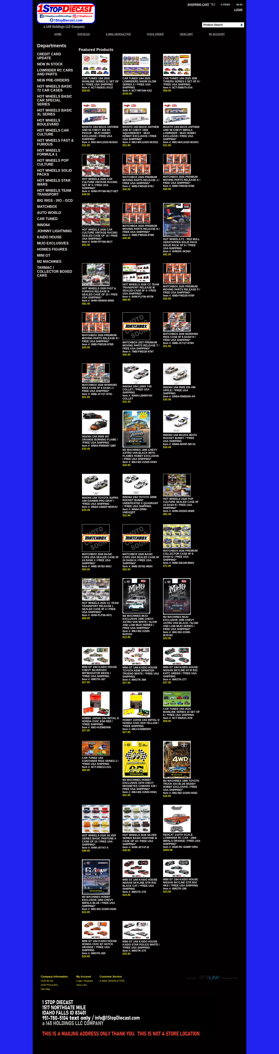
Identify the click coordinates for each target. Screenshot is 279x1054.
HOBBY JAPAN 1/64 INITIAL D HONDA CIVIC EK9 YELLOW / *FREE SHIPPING (141, 723)
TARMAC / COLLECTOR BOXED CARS (54, 271)
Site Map (45, 989)
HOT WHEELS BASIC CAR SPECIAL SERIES (54, 100)
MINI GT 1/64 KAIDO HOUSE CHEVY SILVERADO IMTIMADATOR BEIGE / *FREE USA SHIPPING (99, 672)
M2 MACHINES (49, 261)
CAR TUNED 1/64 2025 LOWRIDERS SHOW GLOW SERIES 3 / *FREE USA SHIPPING (139, 83)
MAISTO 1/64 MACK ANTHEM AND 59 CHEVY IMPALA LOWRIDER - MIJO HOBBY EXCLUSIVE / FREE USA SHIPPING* (181, 133)
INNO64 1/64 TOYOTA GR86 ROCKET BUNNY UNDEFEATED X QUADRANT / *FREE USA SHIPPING (140, 502)
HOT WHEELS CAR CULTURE (53, 132)
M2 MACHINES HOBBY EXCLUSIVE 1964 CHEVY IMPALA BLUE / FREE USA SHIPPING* (98, 901)
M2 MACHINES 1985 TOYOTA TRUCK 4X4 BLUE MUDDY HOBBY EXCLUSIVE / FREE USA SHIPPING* (181, 785)
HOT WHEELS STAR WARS (53, 182)
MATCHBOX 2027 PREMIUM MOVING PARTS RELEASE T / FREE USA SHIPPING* (140, 345)
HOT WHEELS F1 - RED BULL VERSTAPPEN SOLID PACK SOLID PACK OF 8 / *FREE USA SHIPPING (181, 244)
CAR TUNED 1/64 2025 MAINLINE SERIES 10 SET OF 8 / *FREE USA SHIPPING (181, 712)
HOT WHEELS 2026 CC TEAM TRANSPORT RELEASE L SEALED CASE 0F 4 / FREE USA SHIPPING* (100, 608)
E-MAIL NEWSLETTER (118, 34)
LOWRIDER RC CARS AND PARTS (55, 72)
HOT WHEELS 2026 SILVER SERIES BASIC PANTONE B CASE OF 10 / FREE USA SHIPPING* (139, 840)
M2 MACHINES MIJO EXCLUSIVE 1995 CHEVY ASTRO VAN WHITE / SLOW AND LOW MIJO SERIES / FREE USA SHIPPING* (139, 622)
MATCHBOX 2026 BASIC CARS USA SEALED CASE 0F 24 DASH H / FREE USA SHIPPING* (140, 559)
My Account (217, 34)
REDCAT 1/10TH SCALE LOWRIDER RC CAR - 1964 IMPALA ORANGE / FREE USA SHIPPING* (181, 839)
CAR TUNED (47, 219)
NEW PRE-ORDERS (53, 80)
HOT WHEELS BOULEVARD (48, 122)
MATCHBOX (47, 206)
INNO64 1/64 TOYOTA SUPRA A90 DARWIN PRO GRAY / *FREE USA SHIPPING (100, 500)
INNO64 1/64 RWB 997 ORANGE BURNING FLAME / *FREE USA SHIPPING (99, 439)
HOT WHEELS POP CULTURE (53, 162)
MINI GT (43, 255)
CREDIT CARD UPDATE (49, 56)
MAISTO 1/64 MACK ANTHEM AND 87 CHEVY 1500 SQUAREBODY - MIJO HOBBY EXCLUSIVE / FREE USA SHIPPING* (140, 133)
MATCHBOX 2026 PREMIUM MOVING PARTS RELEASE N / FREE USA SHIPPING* (141, 229)
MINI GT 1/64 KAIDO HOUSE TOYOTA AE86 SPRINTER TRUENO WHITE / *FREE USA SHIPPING (140, 672)
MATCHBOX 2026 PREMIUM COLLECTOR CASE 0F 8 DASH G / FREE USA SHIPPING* (180, 555)
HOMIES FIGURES (52, 249)
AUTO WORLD (49, 213)
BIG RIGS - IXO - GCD (55, 200)
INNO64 (43, 225)
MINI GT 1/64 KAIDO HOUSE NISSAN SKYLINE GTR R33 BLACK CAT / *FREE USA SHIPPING (139, 884)
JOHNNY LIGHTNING (54, 231)
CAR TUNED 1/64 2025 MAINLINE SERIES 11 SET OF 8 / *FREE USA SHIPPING (100, 81)
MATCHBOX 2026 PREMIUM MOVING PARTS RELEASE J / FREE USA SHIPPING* (140, 180)
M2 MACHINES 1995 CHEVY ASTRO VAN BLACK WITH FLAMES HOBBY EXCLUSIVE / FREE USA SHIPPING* (140, 454)
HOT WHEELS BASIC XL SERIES (54, 112)
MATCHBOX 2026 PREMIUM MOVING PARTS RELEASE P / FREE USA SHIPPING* (181, 289)
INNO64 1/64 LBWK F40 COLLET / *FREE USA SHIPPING (136, 389)
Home (57, 34)
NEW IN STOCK (50, 64)
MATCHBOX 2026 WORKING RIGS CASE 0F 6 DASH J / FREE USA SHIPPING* (99, 388)
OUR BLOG (83, 34)
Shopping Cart (198, 4)
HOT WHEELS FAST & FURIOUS (55, 142)
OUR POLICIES (49, 985)
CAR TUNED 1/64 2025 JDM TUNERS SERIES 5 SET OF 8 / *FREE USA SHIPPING (181, 81)
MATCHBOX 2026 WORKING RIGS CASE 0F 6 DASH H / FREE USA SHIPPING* (180, 337)
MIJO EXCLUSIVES (53, 243)
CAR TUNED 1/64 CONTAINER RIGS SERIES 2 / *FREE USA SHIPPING (100, 761)
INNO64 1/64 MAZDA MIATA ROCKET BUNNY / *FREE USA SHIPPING (180, 438)
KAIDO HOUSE (49, 237)
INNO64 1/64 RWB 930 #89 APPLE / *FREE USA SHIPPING (179, 390)
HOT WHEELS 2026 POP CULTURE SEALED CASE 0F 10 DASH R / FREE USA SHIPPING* (180, 503)
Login (238, 9)
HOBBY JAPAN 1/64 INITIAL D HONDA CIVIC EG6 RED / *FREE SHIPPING (100, 721)
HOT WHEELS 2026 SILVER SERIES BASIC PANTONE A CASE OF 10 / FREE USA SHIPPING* (99, 840)
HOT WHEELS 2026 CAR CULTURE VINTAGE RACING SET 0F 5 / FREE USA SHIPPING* (99, 184)
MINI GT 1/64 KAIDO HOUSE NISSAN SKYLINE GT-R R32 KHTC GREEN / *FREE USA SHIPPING (180, 672)
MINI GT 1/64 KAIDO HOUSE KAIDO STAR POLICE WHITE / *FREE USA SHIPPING (141, 944)
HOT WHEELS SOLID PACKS (54, 172)
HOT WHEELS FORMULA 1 (48, 152)
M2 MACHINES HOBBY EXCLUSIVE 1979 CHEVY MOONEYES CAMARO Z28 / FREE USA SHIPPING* (139, 784)
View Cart (186, 34)
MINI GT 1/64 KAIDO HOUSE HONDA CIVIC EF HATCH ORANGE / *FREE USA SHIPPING (99, 946)
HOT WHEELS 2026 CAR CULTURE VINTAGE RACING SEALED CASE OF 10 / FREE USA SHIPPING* (100, 234)
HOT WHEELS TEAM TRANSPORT (54, 192)
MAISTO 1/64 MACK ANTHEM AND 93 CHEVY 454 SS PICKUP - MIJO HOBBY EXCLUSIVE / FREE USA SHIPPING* (100, 133)
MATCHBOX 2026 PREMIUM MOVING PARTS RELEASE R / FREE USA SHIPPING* (100, 338)
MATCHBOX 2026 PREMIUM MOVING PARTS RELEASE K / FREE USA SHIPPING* (181, 180)
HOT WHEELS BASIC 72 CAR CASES (54, 88)
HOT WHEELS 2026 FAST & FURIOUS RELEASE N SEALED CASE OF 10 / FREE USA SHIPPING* (100, 293)
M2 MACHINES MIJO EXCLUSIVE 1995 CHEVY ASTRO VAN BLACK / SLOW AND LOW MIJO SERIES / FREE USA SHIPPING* (180, 623)
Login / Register (84, 980)
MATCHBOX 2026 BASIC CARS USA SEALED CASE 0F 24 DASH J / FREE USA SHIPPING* (100, 559)
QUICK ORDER (155, 34)
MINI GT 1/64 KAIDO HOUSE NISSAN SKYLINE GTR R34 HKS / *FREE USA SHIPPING (180, 882)
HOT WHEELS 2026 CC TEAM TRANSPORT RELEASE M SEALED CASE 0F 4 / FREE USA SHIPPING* (140, 289)
